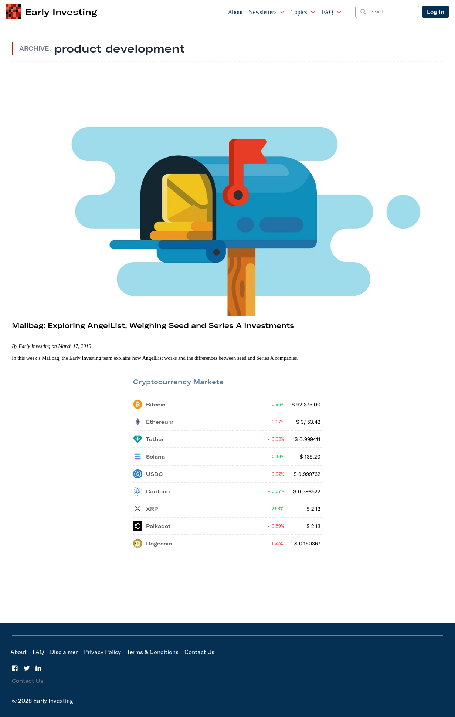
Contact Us (199, 652)
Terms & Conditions (153, 652)
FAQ (332, 12)
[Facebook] (15, 668)
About (235, 12)
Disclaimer (64, 652)
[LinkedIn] (38, 668)
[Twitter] (27, 668)
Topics (303, 12)
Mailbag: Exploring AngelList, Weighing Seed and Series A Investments (153, 325)
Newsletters (267, 12)
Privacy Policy (102, 652)
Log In (435, 12)
